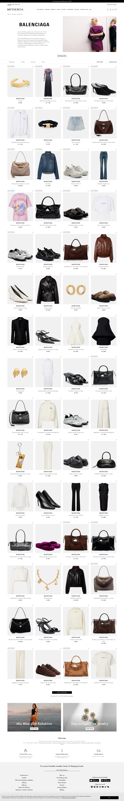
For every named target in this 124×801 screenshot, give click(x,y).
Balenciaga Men (62, 56)
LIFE (19, 4)
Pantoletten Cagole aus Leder (75, 391)
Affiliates (62, 790)
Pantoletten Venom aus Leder (76, 225)
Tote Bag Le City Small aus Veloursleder (76, 556)
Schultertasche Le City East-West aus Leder (76, 101)
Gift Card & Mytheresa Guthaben (24, 780)
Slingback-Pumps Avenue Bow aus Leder (48, 349)
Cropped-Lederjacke (104, 266)
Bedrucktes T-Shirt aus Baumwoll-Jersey (20, 225)
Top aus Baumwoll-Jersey (103, 225)
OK (109, 797)
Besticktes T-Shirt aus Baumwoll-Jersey (103, 682)
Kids (16, 4)
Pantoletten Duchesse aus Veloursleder (103, 101)
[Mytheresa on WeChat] (108, 786)
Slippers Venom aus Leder (103, 308)
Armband (48, 142)
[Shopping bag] (116, 9)
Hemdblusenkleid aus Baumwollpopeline (48, 391)
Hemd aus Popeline (20, 515)
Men (13, 4)
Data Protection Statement (69, 797)
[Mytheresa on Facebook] (94, 786)
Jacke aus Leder (48, 308)
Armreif (20, 101)
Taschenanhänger (48, 598)
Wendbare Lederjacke (75, 598)
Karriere (62, 785)
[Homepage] (15, 10)
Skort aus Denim (76, 142)
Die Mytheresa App (62, 778)
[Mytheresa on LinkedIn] (92, 786)
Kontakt (24, 778)
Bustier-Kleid (104, 349)
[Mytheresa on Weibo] (105, 786)
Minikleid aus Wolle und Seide (76, 349)
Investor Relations (62, 787)
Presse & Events (62, 782)
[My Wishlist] (113, 9)
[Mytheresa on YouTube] (103, 786)
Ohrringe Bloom (20, 391)
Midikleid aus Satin (103, 515)
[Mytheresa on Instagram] (100, 786)
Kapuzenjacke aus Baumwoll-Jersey (20, 142)
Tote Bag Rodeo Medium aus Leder (20, 183)
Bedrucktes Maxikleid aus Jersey (48, 101)
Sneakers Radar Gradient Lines (76, 432)
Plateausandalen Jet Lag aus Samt (48, 556)
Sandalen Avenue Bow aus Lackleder (48, 639)
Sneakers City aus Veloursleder (48, 682)
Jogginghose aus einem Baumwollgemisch (103, 432)
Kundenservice (24, 775)
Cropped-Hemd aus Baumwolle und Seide (20, 598)
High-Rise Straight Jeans (104, 183)
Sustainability (62, 780)
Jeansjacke (48, 183)
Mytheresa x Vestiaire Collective (24, 790)
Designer (14, 14)
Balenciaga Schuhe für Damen (45, 742)
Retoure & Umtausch (24, 787)
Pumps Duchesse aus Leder (20, 308)
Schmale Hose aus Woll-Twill (76, 515)
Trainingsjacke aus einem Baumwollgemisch (48, 432)
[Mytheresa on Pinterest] (97, 786)
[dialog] (62, 797)
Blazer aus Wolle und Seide (20, 349)
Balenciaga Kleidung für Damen (59, 742)
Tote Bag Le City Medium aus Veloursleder (103, 556)
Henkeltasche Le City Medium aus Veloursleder (76, 266)
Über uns (62, 775)
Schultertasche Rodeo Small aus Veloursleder (103, 142)
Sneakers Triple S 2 (76, 183)
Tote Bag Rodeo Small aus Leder (20, 432)
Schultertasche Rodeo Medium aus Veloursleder (20, 639)
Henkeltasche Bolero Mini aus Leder (104, 474)
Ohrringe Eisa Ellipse (76, 308)
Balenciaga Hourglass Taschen (87, 742)
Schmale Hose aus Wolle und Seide (48, 474)
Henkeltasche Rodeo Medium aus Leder (104, 598)
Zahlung (24, 782)
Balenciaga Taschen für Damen (73, 742)
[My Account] (110, 9)
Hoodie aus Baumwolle (76, 639)
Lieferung (24, 785)
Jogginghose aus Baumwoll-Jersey (20, 682)
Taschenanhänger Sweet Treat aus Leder (20, 474)
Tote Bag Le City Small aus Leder (48, 225)
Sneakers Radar (20, 266)
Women (9, 4)
